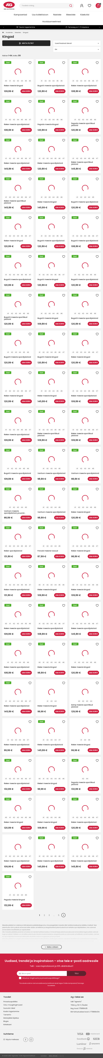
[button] (99, 27)
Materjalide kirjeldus (11, 1018)
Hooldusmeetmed (51, 21)
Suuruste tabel (9, 1008)
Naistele (57, 14)
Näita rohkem (51, 947)
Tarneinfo (7, 1015)
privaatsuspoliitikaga (50, 978)
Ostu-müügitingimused (12, 1005)
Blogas (6, 1021)
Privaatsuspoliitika (10, 1001)
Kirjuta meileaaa (11, 1039)
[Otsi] (44, 5)
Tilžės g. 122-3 (76, 1005)
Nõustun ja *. (41, 978)
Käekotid (84, 14)
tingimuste (34, 978)
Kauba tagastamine (11, 1011)
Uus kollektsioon (40, 14)
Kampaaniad (20, 14)
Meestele (70, 14)
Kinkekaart (7, 1024)
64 (77, 49)
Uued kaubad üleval (77, 43)
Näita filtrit (26, 43)
